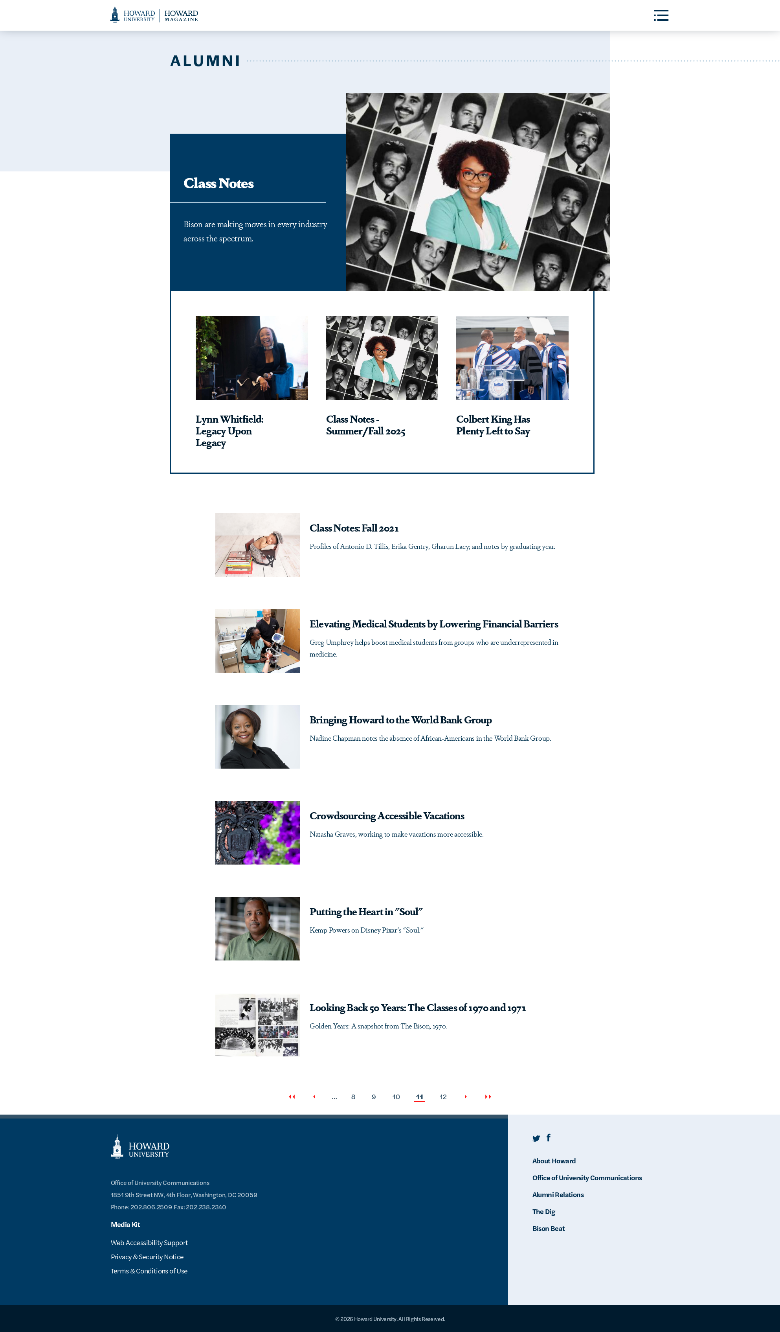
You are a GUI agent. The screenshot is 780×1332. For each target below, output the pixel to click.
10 (397, 1096)
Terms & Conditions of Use (149, 1270)
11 (420, 1097)
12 (444, 1096)
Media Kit (125, 1224)
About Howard (554, 1160)
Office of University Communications (587, 1177)
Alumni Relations (558, 1194)
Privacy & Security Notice (147, 1256)
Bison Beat (548, 1228)
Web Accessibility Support (149, 1242)
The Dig (543, 1211)
